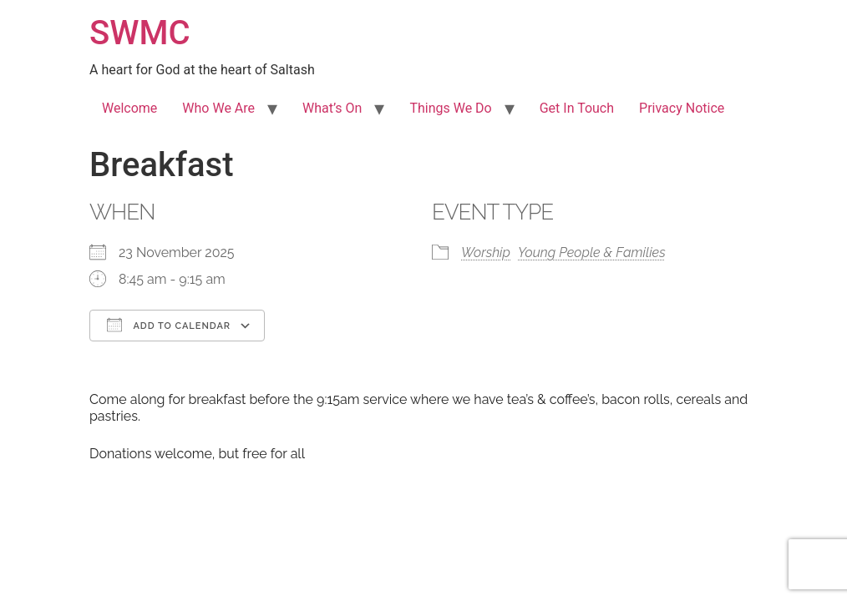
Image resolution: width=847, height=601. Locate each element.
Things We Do (450, 108)
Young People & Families (592, 252)
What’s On (332, 108)
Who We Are (218, 108)
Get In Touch (577, 108)
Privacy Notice (681, 108)
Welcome (129, 108)
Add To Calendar (169, 324)
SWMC (139, 33)
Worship (485, 252)
